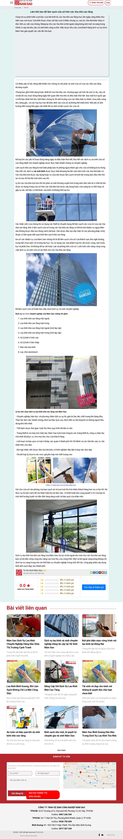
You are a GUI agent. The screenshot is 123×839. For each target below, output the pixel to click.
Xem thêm (61, 750)
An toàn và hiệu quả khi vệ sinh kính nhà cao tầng (23, 734)
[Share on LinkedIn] (105, 572)
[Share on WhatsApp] (91, 572)
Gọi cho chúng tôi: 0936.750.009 (39, 794)
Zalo (108, 2)
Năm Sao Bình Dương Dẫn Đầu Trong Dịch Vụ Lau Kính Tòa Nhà (99, 734)
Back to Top (111, 834)
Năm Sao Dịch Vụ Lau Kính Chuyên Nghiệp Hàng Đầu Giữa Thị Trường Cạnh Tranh (23, 644)
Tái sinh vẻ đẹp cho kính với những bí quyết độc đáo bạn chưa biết (97, 690)
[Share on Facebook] (94, 572)
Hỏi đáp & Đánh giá (94, 587)
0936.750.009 (95, 2)
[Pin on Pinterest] (102, 572)
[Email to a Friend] (99, 572)
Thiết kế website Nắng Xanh (28, 835)
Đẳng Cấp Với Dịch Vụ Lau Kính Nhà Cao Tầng (60, 688)
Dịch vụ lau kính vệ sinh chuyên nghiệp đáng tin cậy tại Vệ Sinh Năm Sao (61, 644)
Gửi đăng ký (17, 793)
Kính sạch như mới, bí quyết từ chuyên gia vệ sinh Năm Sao (60, 734)
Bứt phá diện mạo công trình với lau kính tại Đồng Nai (99, 642)
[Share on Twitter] (97, 572)
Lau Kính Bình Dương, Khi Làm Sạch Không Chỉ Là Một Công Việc (22, 690)
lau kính (25, 314)
